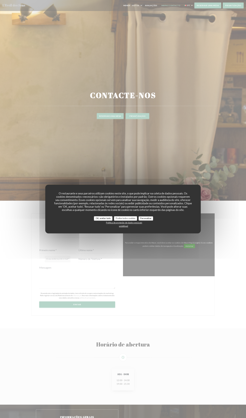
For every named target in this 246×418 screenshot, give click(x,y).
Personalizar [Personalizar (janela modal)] (146, 218)
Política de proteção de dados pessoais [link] (124, 222)
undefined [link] (123, 226)
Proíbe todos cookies (125, 218)
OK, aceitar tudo (103, 218)
